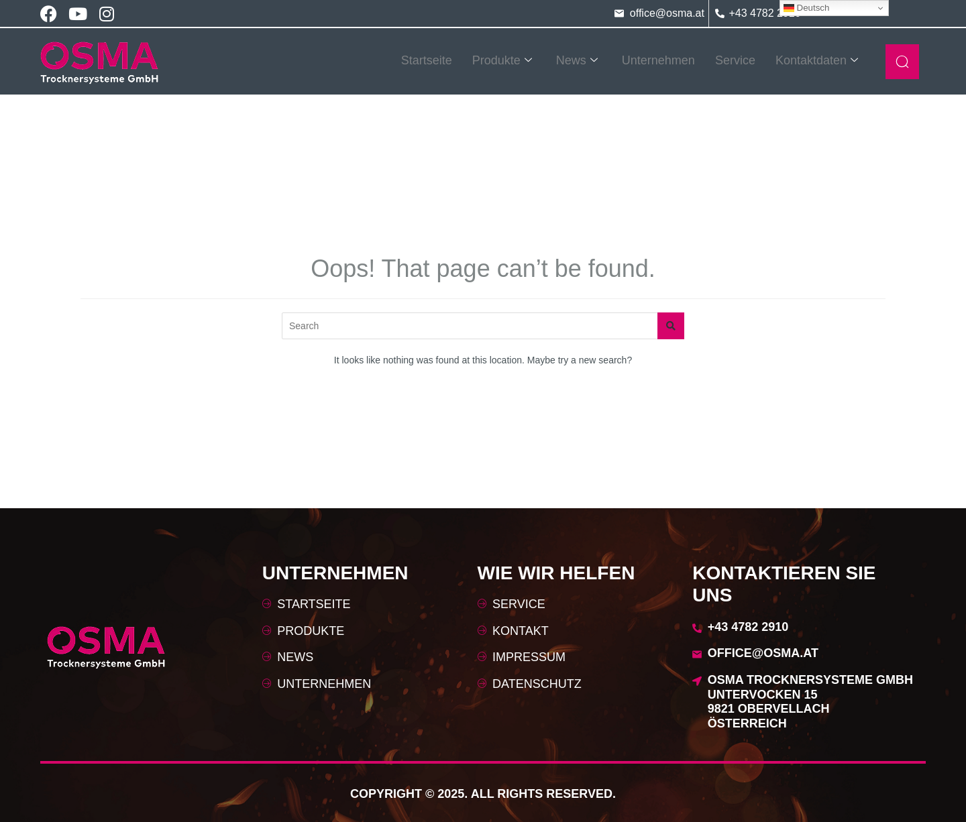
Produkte (502, 60)
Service (735, 60)
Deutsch (807, 8)
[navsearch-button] (902, 61)
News (577, 60)
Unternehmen (658, 60)
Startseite (426, 60)
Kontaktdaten (816, 60)
